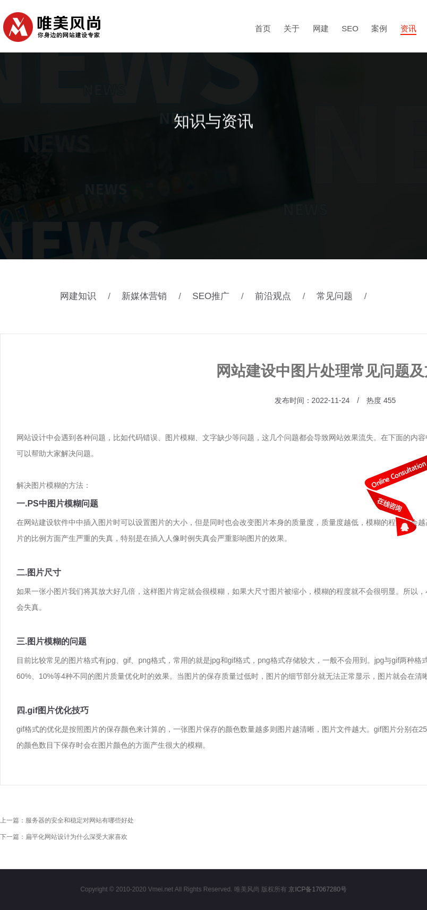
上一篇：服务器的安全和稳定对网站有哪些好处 (67, 820)
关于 (292, 28)
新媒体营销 (156, 296)
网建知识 (89, 296)
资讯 (408, 28)
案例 (379, 28)
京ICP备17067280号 (317, 889)
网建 (321, 28)
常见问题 (346, 296)
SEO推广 (222, 296)
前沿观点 (284, 296)
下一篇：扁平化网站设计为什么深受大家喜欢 (63, 837)
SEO (349, 28)
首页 (263, 28)
